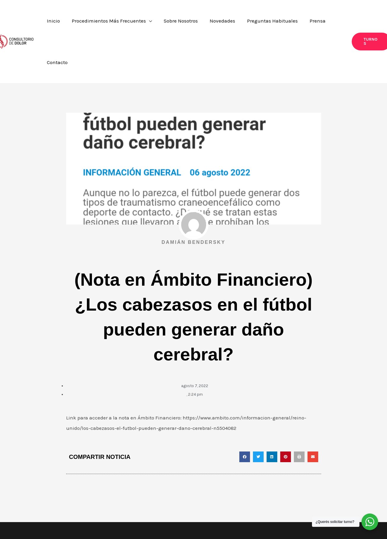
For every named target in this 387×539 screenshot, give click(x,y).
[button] (361, 23)
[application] (168, 23)
